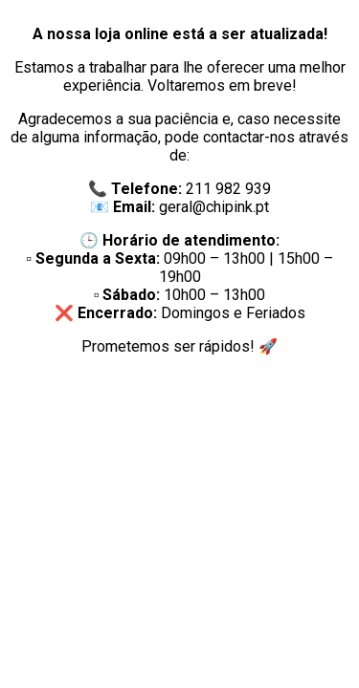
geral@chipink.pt (214, 207)
